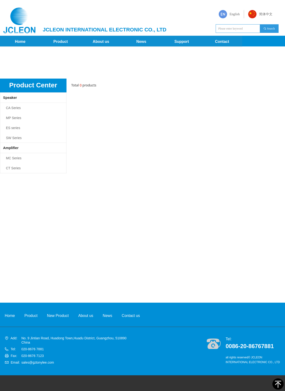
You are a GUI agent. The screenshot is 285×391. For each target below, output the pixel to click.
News (141, 42)
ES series (13, 128)
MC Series (13, 158)
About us (101, 42)
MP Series (13, 118)
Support (181, 42)
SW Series (14, 138)
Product (60, 42)
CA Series (13, 108)
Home (20, 42)
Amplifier (11, 148)
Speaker (10, 97)
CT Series (13, 168)
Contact (222, 42)
